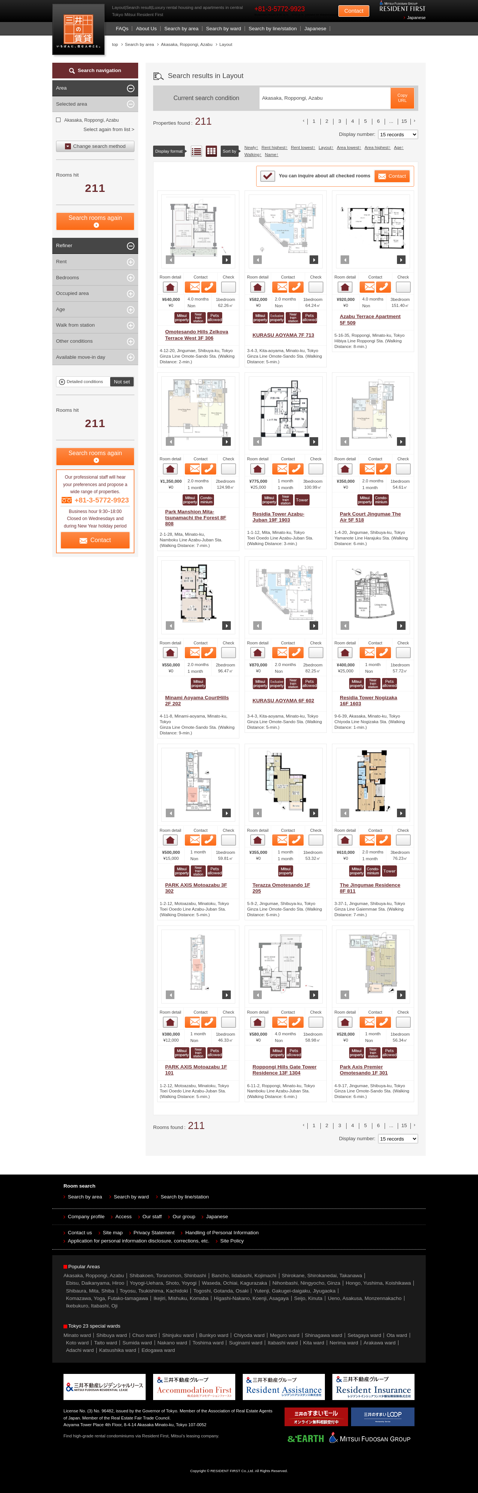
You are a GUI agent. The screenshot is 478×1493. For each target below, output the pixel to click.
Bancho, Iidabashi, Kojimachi (244, 1275)
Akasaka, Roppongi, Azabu (91, 120)
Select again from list (106, 129)
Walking (252, 154)
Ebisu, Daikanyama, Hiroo (95, 1283)
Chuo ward (144, 1335)
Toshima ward (207, 1343)
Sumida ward (137, 1343)
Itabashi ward (283, 1343)
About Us (146, 28)
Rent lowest (302, 147)
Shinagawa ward (323, 1335)
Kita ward (313, 1343)
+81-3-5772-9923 (279, 9)
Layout (325, 147)
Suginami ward (245, 1343)
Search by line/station (273, 28)
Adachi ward (80, 1350)
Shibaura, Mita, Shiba (90, 1291)
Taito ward (105, 1343)
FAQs (122, 28)
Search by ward (223, 28)
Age (397, 147)
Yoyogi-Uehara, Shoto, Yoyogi (163, 1283)
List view (196, 151)
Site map (112, 1232)
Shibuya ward (111, 1335)
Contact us (80, 1232)
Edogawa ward (158, 1350)
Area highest (376, 147)
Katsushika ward (117, 1350)
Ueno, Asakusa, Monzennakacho (364, 1298)
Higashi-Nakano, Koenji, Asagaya (251, 1298)
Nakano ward (172, 1343)
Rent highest (273, 147)
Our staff (152, 1216)
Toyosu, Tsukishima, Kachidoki (154, 1291)
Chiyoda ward (249, 1335)
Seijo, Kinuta (308, 1298)
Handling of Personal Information (222, 1232)
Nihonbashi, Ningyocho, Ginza (307, 1283)
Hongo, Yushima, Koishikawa (378, 1283)
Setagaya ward (364, 1335)
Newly (250, 147)
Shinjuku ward (178, 1335)
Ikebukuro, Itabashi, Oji (92, 1306)
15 (404, 121)
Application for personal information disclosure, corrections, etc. (138, 1241)
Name (270, 154)
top (115, 44)
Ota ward (397, 1335)
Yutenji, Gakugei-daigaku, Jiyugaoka (294, 1291)
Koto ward (77, 1343)
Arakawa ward (380, 1343)
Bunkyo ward (213, 1335)
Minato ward (77, 1335)
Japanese (416, 17)
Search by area (181, 28)
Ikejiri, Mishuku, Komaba (180, 1298)
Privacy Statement (154, 1232)
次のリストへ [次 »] (414, 120)
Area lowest (348, 147)
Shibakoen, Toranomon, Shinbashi (168, 1275)
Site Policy (232, 1241)
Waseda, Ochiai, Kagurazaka (234, 1283)
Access (123, 1216)
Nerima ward (344, 1343)
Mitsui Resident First (80, 31)
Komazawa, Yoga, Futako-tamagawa (107, 1298)
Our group (184, 1216)
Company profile (86, 1216)
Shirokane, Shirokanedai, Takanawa (322, 1275)
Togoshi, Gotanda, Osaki (221, 1291)
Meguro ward (284, 1335)
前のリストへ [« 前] (303, 120)
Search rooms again (95, 218)
